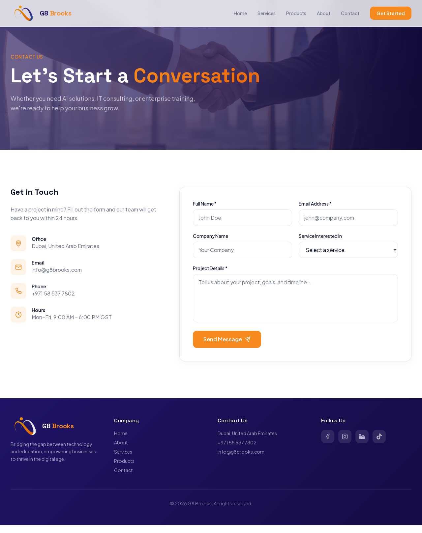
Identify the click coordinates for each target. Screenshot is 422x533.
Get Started (391, 13)
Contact (350, 13)
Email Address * (315, 204)
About (323, 13)
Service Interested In (320, 236)
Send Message (227, 339)
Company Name (210, 236)
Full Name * (205, 204)
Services (266, 13)
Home (240, 13)
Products (296, 13)
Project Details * (210, 268)
